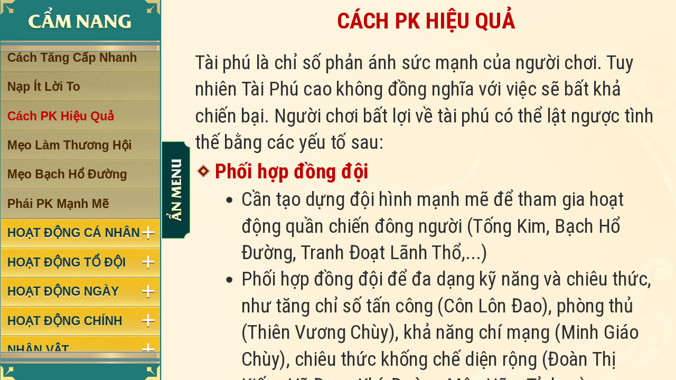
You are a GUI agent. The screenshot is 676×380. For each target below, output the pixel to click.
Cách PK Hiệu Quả (61, 116)
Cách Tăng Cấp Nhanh (72, 57)
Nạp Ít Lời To (43, 86)
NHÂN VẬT (38, 350)
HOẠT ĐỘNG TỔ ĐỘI (66, 262)
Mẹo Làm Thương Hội (69, 145)
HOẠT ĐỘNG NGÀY (63, 291)
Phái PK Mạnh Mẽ (58, 204)
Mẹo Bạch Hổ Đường (67, 175)
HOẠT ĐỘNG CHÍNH (65, 321)
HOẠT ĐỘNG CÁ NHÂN (73, 233)
